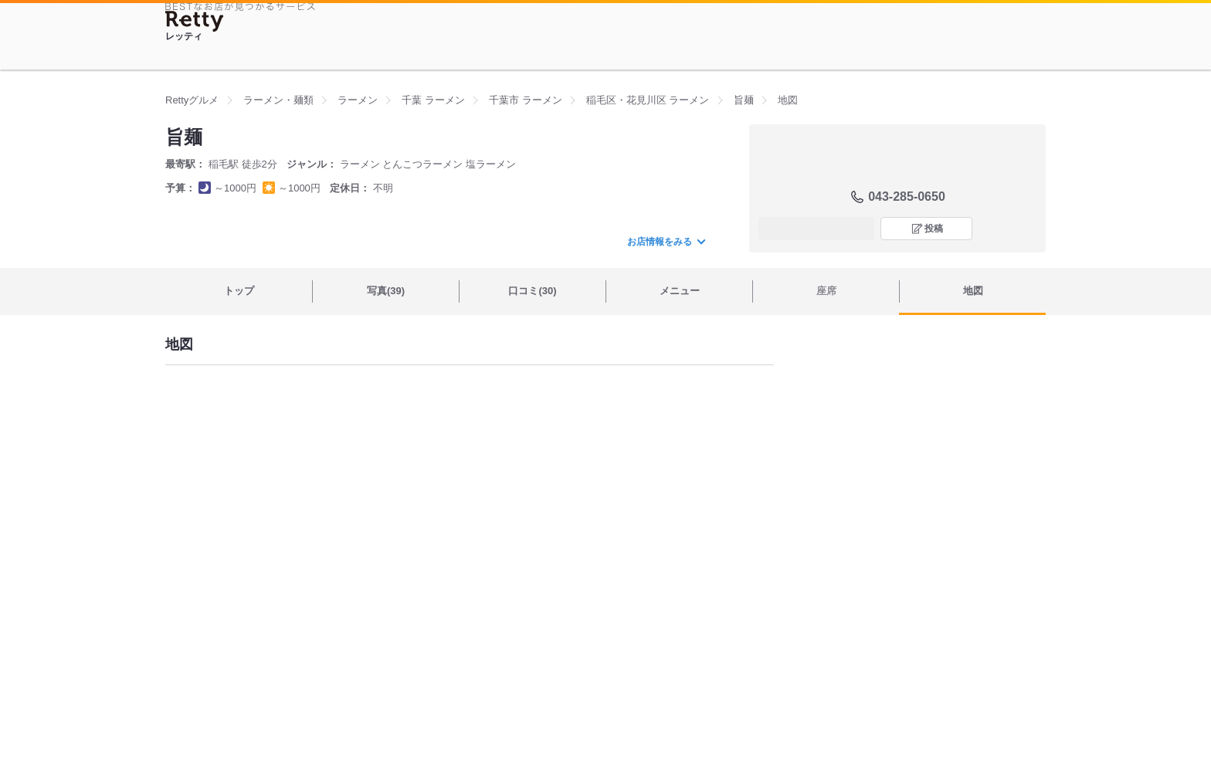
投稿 (933, 228)
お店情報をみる (665, 241)
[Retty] (194, 21)
